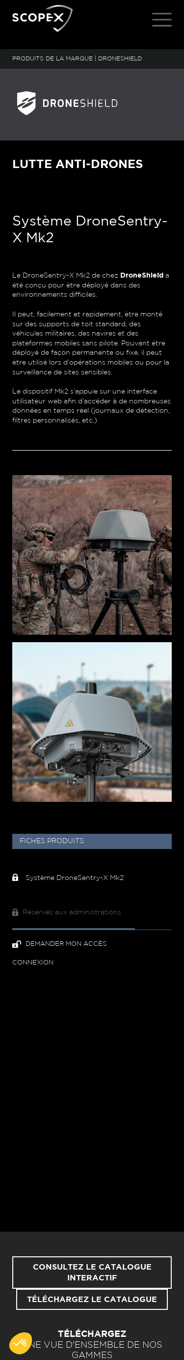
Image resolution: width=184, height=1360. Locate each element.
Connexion (32, 963)
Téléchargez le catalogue (92, 1299)
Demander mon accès (59, 944)
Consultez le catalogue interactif (92, 1272)
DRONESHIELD (120, 58)
